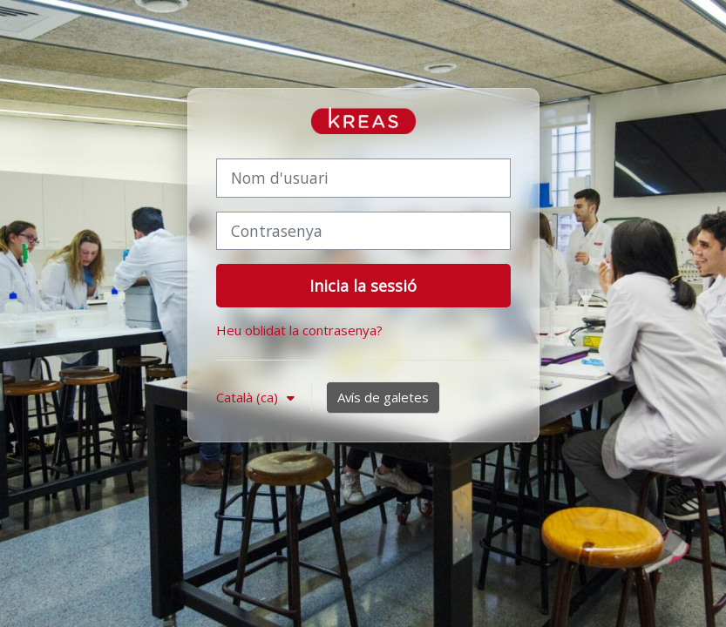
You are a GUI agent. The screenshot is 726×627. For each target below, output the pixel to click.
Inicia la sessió (363, 285)
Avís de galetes (383, 397)
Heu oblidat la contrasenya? (299, 330)
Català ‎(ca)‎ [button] (249, 397)
